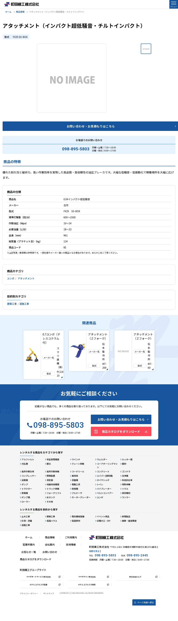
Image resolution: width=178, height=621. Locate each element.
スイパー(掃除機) (105, 475)
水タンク (51, 497)
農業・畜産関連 (129, 520)
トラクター (27, 488)
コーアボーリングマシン (107, 465)
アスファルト (28, 459)
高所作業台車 (28, 471)
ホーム (8, 11)
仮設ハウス (52, 520)
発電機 (25, 492)
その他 (50, 501)
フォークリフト (54, 492)
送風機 (25, 480)
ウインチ (76, 459)
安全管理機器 (53, 459)
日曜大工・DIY (103, 520)
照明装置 (51, 475)
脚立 (49, 463)
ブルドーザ (77, 492)
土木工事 (26, 516)
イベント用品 (103, 516)
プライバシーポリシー (29, 593)
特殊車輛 (126, 484)
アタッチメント (26, 278)
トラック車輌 (53, 488)
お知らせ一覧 (28, 552)
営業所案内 (29, 544)
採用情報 (71, 544)
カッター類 (127, 459)
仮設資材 (76, 520)
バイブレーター (104, 488)
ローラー (26, 501)
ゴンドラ (126, 471)
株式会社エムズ (135, 576)
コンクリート (103, 471)
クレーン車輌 (78, 463)
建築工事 (12, 303)
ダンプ (25, 484)
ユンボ (10, 278)
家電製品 (126, 516)
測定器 (50, 480)
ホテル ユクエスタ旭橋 (38, 584)
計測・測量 (27, 520)
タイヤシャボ (103, 480)
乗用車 (75, 475)
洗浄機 (125, 475)
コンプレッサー (29, 475)
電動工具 (76, 484)
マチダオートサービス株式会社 (38, 576)
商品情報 (20, 11)
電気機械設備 (78, 516)
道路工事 (24, 303)
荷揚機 (75, 488)
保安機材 (126, 492)
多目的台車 (127, 480)
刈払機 (25, 463)
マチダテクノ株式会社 (86, 576)
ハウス (125, 488)
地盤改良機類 (53, 484)
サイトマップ (48, 593)
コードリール (78, 471)
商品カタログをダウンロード (121, 431)
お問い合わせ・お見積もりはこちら (121, 419)
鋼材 (124, 463)
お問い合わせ (50, 552)
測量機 (75, 480)
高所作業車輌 (53, 471)
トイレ (100, 484)
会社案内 (50, 544)
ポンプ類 (26, 497)
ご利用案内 (71, 537)
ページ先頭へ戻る (145, 602)
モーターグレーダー (81, 497)
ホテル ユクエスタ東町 (87, 584)
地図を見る (94, 551)
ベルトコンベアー (105, 492)
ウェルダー (102, 459)
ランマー (126, 497)
